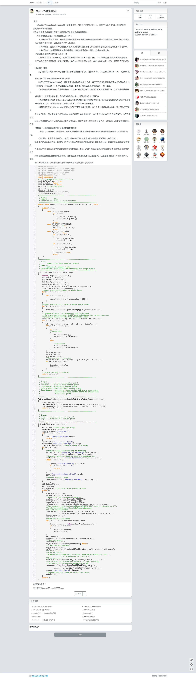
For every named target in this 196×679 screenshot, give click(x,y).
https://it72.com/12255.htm (52, 621)
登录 (159, 3)
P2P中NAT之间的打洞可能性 (149, 109)
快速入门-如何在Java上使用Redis (151, 84)
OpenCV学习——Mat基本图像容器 (44, 646)
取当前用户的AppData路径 (41, 643)
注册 (164, 3)
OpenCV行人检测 (89, 643)
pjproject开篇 (36, 650)
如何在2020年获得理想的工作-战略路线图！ (154, 91)
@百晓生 (48, 14)
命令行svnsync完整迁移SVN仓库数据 (152, 78)
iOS (45, 3)
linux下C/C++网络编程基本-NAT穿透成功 (153, 66)
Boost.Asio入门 (88, 646)
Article (55, 3)
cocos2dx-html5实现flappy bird (42, 639)
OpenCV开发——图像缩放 (92, 639)
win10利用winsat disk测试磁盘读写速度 (153, 59)
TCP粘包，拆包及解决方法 (149, 116)
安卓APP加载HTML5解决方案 (150, 103)
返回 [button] (80, 668)
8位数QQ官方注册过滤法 (148, 97)
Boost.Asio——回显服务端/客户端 (43, 653)
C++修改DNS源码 (89, 650)
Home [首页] (38, 14)
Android (39, 3)
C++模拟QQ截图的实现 (91, 653)
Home (32, 3)
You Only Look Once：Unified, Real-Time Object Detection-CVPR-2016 (163, 72)
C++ (50, 3)
